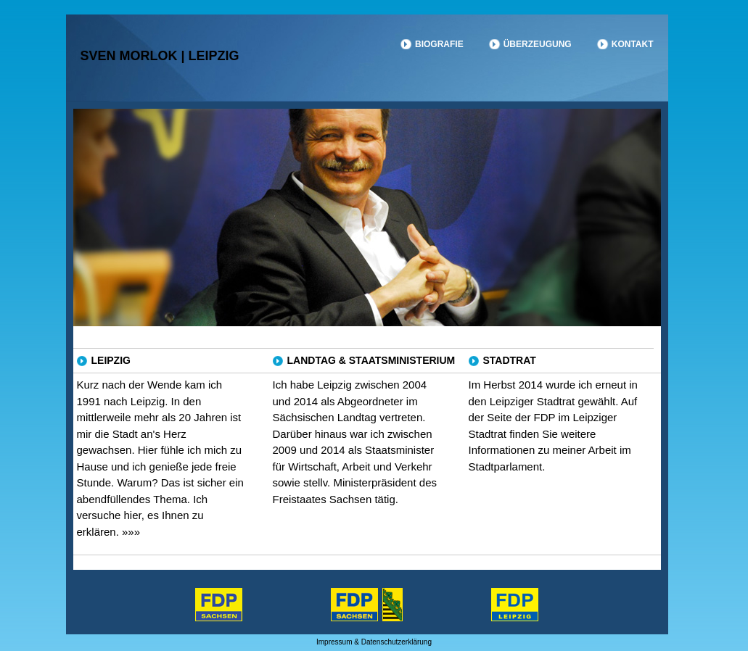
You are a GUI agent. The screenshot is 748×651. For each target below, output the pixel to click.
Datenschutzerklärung (396, 642)
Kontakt (633, 44)
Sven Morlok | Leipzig (160, 56)
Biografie (439, 44)
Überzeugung (538, 44)
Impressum (334, 642)
